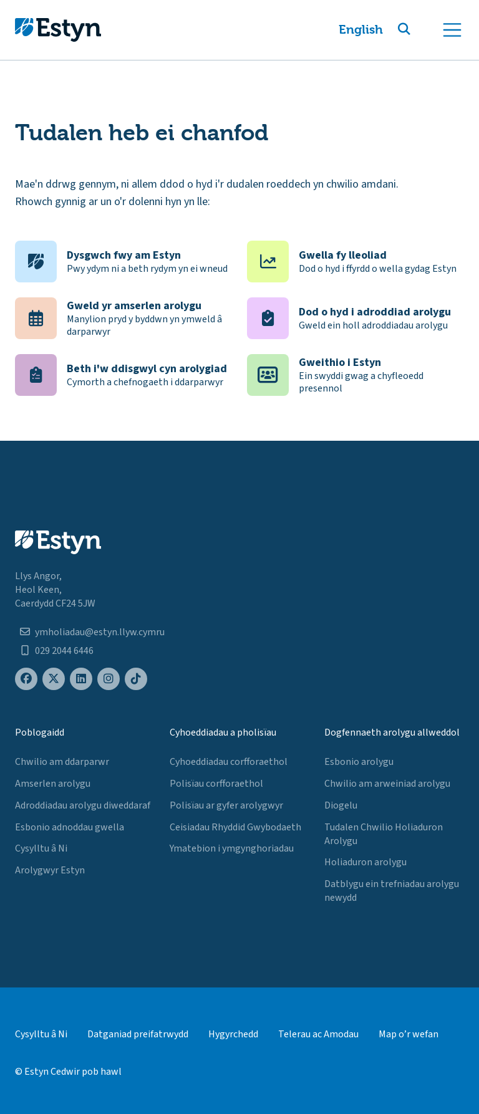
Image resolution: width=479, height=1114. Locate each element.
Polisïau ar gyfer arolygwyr (226, 805)
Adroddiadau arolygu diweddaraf (82, 805)
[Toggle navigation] (452, 30)
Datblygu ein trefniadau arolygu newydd (391, 891)
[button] (419, 30)
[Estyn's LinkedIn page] (81, 679)
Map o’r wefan (408, 1034)
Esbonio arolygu (359, 762)
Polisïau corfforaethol (216, 783)
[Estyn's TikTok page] (136, 679)
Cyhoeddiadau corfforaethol (229, 762)
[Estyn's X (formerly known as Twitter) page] (53, 679)
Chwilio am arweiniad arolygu (387, 783)
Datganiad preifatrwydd (137, 1034)
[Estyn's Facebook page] (26, 679)
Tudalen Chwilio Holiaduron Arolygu (383, 834)
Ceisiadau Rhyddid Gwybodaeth (235, 827)
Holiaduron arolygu (365, 862)
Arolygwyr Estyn (50, 870)
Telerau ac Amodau (318, 1034)
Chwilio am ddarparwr (62, 762)
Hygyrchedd (233, 1034)
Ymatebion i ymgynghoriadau (232, 848)
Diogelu (340, 805)
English (361, 29)
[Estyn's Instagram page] (109, 679)
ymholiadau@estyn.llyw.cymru (100, 632)
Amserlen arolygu (52, 783)
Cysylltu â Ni (41, 848)
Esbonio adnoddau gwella (69, 827)
